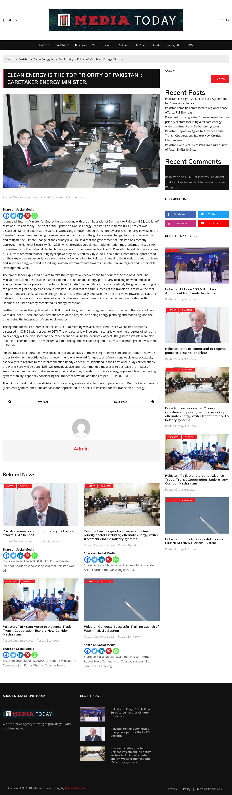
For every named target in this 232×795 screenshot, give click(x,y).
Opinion (124, 45)
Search (169, 71)
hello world (172, 177)
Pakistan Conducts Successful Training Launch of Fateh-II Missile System (121, 628)
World (108, 45)
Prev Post (42, 402)
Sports (156, 45)
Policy (186, 789)
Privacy (172, 789)
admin (59, 197)
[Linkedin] (20, 216)
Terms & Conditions (209, 789)
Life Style (140, 45)
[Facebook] (6, 216)
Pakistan (61, 45)
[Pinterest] (27, 216)
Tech (95, 45)
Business (80, 45)
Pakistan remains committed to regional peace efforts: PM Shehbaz (38, 533)
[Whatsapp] (34, 216)
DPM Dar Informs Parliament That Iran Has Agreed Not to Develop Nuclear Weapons (195, 182)
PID (190, 45)
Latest (9, 486)
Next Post (120, 402)
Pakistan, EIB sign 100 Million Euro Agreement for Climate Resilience (191, 291)
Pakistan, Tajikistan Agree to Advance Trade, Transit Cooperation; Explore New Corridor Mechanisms (37, 630)
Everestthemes (75, 788)
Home (43, 45)
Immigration (174, 45)
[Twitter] (13, 216)
